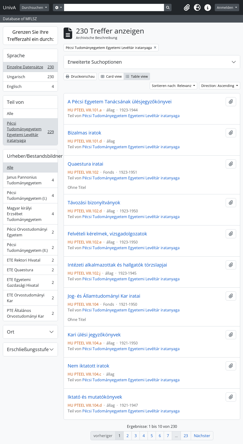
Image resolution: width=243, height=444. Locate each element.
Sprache (16, 55)
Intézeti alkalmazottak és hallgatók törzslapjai (117, 265)
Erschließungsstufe (28, 349)
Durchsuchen (33, 7)
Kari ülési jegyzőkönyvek (94, 335)
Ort (10, 332)
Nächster (202, 435)
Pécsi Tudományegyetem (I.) (30, 195)
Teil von (15, 102)
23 (186, 435)
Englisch (30, 87)
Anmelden (225, 7)
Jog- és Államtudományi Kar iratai (104, 296)
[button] (187, 7)
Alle (10, 113)
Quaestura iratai (85, 164)
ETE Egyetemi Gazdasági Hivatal (30, 282)
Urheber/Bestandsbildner (32, 156)
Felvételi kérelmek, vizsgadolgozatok (107, 234)
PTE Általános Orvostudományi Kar (30, 313)
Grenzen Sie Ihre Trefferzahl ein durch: (30, 35)
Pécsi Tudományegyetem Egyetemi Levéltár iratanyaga (30, 132)
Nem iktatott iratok (88, 366)
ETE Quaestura (30, 271)
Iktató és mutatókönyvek (95, 397)
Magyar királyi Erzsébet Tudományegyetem (30, 213)
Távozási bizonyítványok (94, 202)
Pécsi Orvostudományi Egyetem (30, 232)
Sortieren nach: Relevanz (172, 85)
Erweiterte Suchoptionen (95, 62)
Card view (111, 76)
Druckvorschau (80, 76)
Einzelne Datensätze (30, 68)
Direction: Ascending (218, 85)
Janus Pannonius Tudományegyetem (30, 180)
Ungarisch (30, 78)
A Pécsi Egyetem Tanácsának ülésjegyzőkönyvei (120, 102)
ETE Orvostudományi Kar (30, 297)
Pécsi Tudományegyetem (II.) (30, 247)
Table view (137, 76)
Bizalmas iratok (84, 133)
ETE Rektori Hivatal (30, 261)
